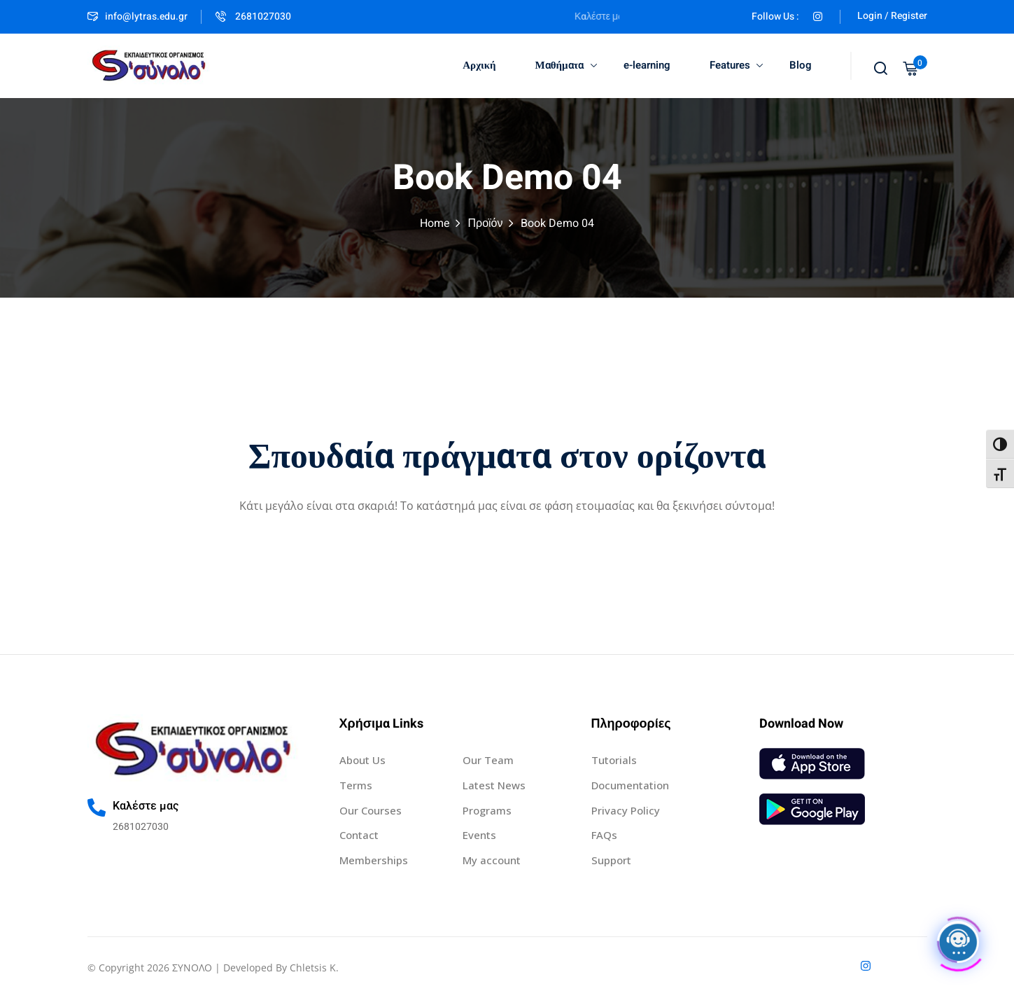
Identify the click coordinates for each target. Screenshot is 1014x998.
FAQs (604, 835)
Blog (800, 65)
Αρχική (479, 65)
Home (435, 223)
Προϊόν (484, 223)
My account (492, 860)
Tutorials (614, 760)
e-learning (647, 65)
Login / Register (892, 15)
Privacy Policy (625, 810)
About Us (362, 760)
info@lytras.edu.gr (137, 16)
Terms (355, 785)
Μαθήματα (566, 65)
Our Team (488, 760)
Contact (359, 835)
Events (479, 835)
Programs (487, 810)
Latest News (494, 785)
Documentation (630, 785)
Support (611, 860)
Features (736, 65)
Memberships (373, 860)
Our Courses (370, 810)
